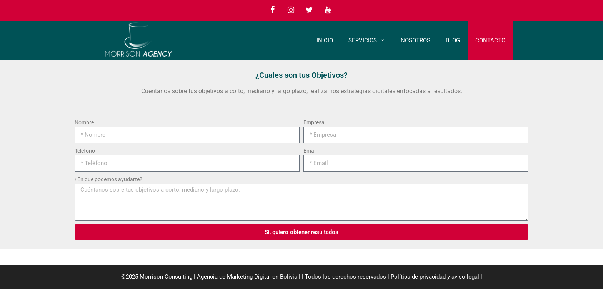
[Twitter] (309, 10)
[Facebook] (272, 10)
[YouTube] (327, 10)
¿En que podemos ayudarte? (108, 179)
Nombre (84, 122)
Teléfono (85, 151)
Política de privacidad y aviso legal (435, 276)
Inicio (324, 40)
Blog (453, 40)
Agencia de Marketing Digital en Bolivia (247, 276)
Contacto (490, 40)
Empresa (314, 122)
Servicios (370, 40)
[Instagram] (290, 10)
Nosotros (415, 40)
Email (309, 151)
